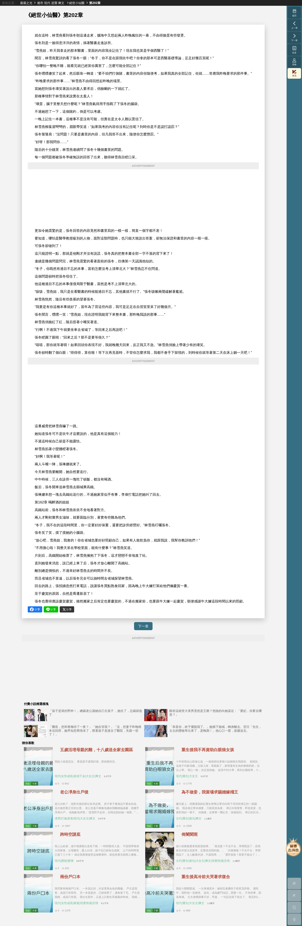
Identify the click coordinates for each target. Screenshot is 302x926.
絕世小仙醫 (77, 3)
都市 (40, 3)
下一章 (143, 626)
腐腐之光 (26, 3)
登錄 (294, 62)
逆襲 (54, 3)
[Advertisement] (143, 199)
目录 (294, 50)
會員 (294, 73)
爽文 (61, 3)
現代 (47, 3)
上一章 (294, 25)
